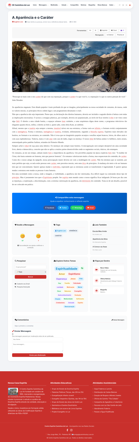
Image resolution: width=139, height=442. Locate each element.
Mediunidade (68, 299)
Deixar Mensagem (118, 320)
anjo (51, 139)
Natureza (68, 291)
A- (95, 30)
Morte (80, 287)
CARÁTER (58, 236)
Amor (62, 274)
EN (123, 5)
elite (112, 118)
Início (35, 5)
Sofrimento (80, 299)
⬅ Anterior (110, 35)
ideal (91, 139)
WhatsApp (77, 208)
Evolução (78, 295)
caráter (38, 97)
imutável (57, 128)
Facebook (49, 208)
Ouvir (114, 30)
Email (90, 208)
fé (82, 268)
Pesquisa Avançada (22, 287)
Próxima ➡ (120, 35)
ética (84, 163)
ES (126, 5)
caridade (60, 287)
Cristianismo (60, 303)
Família (67, 283)
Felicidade (77, 283)
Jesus (73, 279)
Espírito (80, 303)
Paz (59, 283)
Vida (81, 279)
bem (63, 121)
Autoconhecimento (64, 295)
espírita (100, 132)
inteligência (22, 132)
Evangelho (78, 291)
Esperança (61, 279)
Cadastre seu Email (22, 284)
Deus (59, 291)
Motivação (70, 287)
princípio (15, 177)
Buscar (30, 277)
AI (122, 30)
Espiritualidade (66, 268)
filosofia (93, 132)
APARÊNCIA (73, 231)
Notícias (83, 5)
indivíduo (56, 167)
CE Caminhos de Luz (19, 5)
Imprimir (103, 30)
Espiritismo (47, 177)
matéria (32, 128)
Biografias (91, 5)
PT (119, 5)
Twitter (63, 208)
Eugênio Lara (17, 22)
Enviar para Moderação (37, 355)
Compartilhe (74, 5)
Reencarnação (69, 306)
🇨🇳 (129, 5)
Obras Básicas (102, 5)
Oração (57, 299)
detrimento (86, 181)
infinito (97, 128)
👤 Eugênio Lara (60, 231)
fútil (17, 121)
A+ (90, 30)
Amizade (71, 303)
